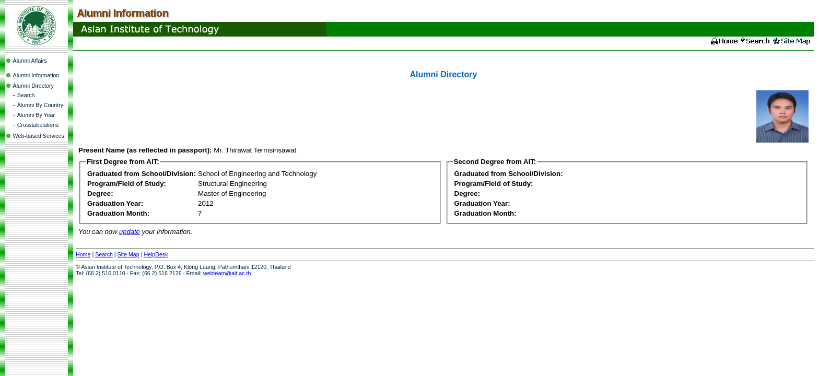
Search (26, 95)
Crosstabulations (37, 125)
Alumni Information (36, 75)
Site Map (128, 254)
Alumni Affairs (30, 60)
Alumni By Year (36, 115)
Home (83, 254)
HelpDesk (156, 254)
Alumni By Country (40, 105)
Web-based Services (38, 136)
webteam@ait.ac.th (227, 273)
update (129, 232)
